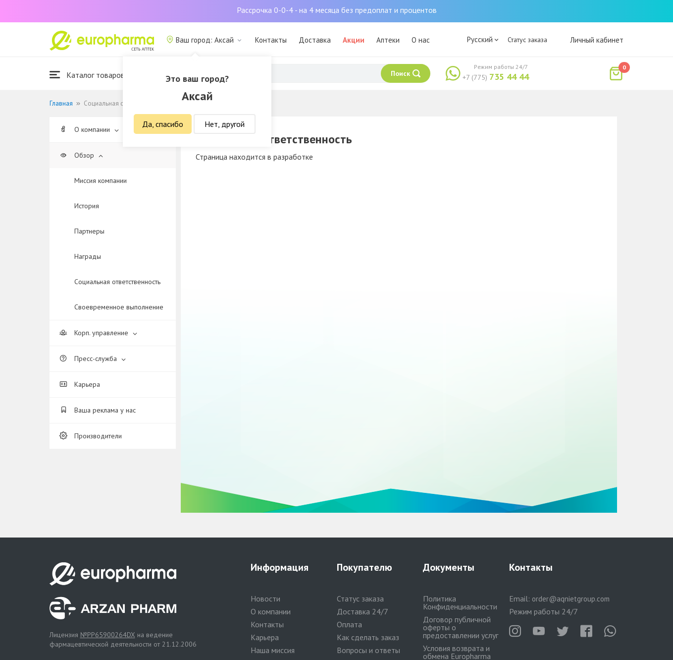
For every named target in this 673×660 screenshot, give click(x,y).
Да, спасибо (162, 124)
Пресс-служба (92, 358)
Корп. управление (98, 332)
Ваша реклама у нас (97, 410)
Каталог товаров (87, 74)
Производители (90, 435)
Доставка (315, 40)
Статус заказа (527, 39)
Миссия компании (100, 180)
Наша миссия (273, 650)
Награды (87, 256)
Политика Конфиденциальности (460, 602)
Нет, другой (225, 124)
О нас (421, 40)
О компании (89, 129)
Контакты (271, 40)
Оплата (349, 624)
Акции (353, 40)
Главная (61, 103)
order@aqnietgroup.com (571, 598)
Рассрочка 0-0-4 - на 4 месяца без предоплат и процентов (337, 10)
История (86, 205)
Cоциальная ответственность (117, 281)
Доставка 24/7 (362, 611)
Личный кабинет (596, 40)
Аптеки (388, 40)
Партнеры (89, 231)
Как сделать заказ (368, 637)
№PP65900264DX (107, 634)
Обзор (81, 155)
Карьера (79, 384)
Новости (265, 598)
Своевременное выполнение (118, 306)
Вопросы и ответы (368, 650)
